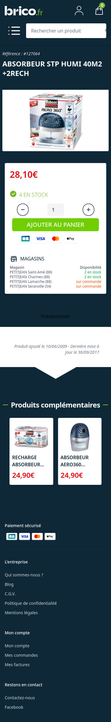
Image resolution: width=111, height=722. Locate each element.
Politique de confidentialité (31, 603)
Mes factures (17, 664)
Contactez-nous (20, 697)
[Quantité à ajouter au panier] (55, 209)
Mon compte (17, 645)
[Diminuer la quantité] (23, 209)
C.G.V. (10, 593)
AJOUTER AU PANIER (55, 225)
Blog (9, 584)
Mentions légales (21, 612)
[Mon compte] (79, 10)
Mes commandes (21, 655)
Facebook (14, 707)
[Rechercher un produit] (65, 31)
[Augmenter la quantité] (88, 209)
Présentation (55, 316)
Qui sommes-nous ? (24, 575)
